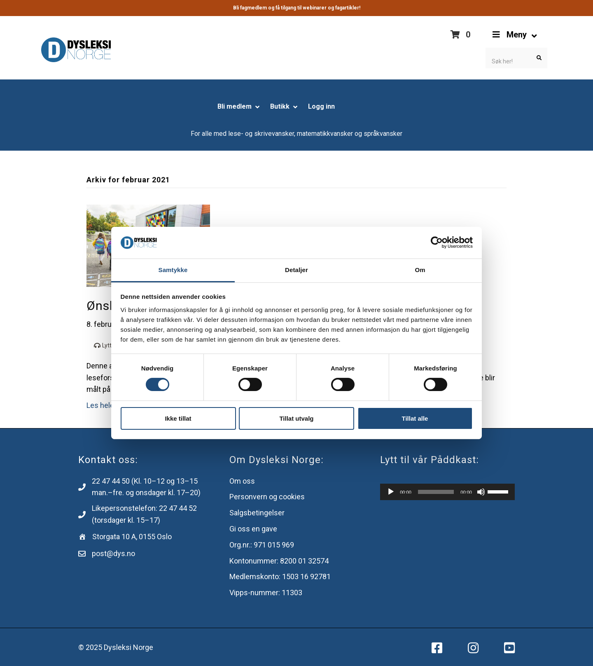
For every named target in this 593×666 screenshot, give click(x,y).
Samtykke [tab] (173, 269)
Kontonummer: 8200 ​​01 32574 (279, 561)
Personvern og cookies (267, 496)
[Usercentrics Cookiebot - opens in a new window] (437, 242)
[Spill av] (391, 492)
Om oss (242, 481)
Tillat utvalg (296, 418)
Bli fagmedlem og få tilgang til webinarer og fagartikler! (296, 8)
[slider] (436, 492)
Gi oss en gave (253, 528)
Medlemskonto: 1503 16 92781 (280, 576)
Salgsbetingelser (257, 512)
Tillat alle (415, 418)
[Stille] (481, 492)
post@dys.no (113, 553)
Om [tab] (420, 269)
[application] (447, 492)
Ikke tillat (178, 418)
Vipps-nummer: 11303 (265, 592)
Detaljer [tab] (296, 269)
